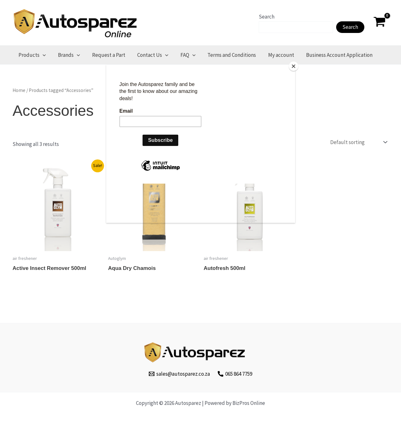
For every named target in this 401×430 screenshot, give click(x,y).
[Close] (293, 66)
